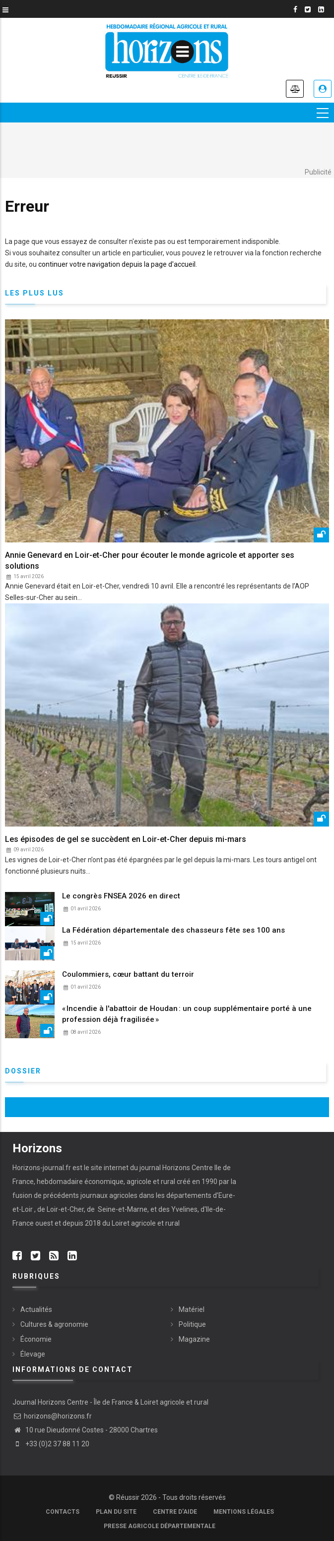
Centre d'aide (175, 1512)
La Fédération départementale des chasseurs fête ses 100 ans (173, 930)
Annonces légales (295, 89)
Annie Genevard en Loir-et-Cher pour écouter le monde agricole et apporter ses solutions (149, 560)
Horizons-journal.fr (41, 1168)
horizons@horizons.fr (52, 1417)
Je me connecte (323, 89)
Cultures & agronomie (54, 1324)
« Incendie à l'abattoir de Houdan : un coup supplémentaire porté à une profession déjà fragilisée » (187, 1014)
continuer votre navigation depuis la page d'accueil (117, 264)
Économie (36, 1339)
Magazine (194, 1339)
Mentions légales (243, 1512)
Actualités (36, 1309)
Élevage (32, 1354)
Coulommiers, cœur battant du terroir (128, 974)
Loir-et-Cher (65, 1209)
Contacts (62, 1512)
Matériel (191, 1309)
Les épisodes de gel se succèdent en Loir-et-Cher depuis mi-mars (125, 839)
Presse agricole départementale (159, 1526)
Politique (192, 1324)
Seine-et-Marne (121, 1209)
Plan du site (116, 1512)
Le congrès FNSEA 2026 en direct (121, 895)
